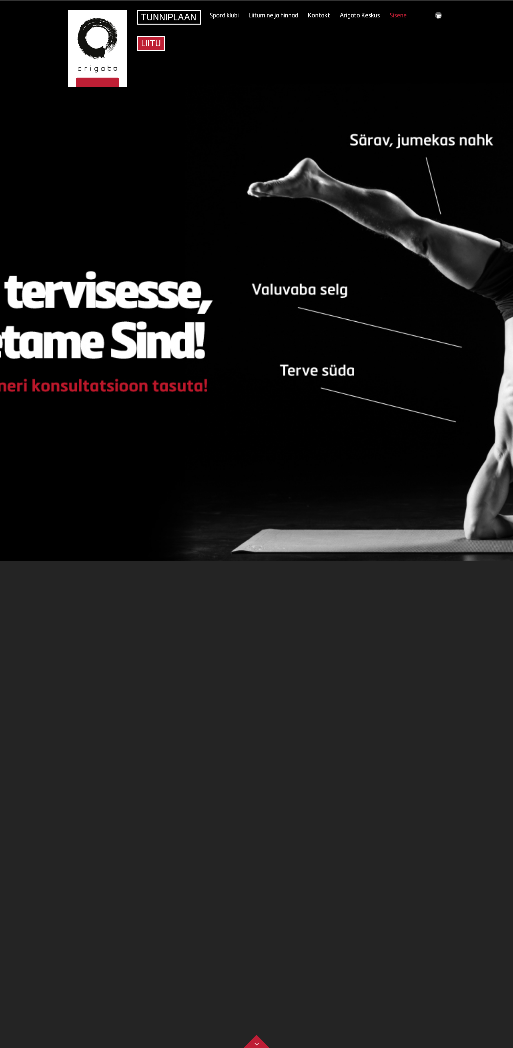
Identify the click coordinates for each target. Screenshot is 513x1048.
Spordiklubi (224, 16)
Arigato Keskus (360, 16)
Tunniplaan (168, 18)
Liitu (151, 44)
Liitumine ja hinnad (273, 16)
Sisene (398, 16)
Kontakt (319, 16)
